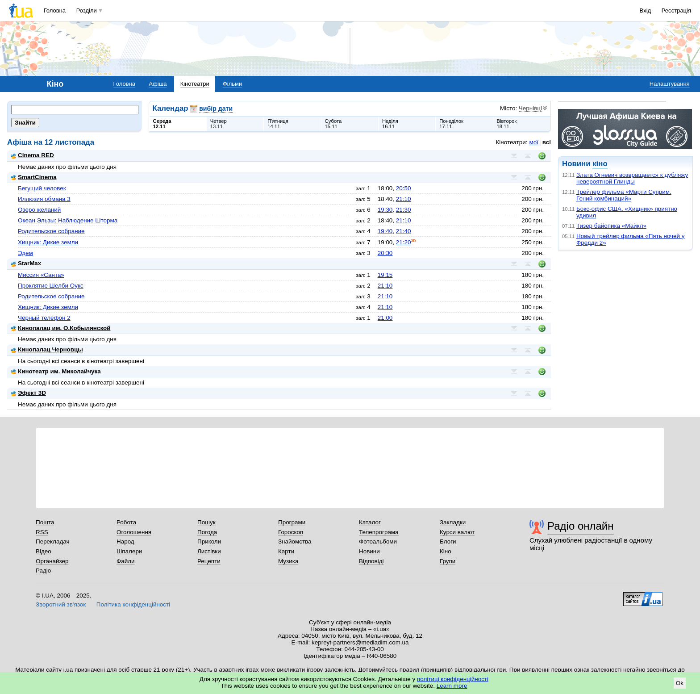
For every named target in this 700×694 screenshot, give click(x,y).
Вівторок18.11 (507, 123)
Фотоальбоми (378, 541)
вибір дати (216, 108)
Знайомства (295, 541)
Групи (447, 561)
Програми (291, 522)
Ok (679, 683)
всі (546, 142)
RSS (42, 532)
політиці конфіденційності (452, 679)
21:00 (385, 317)
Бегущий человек (42, 188)
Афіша (158, 83)
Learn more (452, 685)
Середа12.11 (162, 123)
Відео (43, 551)
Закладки (453, 522)
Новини (369, 551)
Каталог (370, 522)
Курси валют (457, 532)
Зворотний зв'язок (61, 604)
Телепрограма (379, 532)
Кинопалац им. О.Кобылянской (60, 328)
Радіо (43, 570)
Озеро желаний (39, 209)
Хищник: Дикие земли (48, 242)
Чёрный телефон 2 (44, 317)
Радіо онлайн (580, 526)
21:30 (403, 209)
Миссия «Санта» (41, 275)
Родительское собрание (51, 231)
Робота (126, 522)
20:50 (403, 188)
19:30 (385, 209)
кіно (599, 163)
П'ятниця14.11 (277, 123)
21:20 (403, 242)
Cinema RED (32, 155)
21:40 (403, 231)
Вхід (645, 10)
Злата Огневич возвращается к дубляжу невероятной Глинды (632, 178)
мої (533, 142)
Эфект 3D (28, 392)
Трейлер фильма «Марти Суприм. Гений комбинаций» (623, 195)
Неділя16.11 (390, 123)
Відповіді (371, 561)
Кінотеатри (194, 83)
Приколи (209, 541)
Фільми (232, 83)
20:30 (385, 253)
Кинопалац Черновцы (47, 349)
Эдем (25, 253)
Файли (126, 561)
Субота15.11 (333, 123)
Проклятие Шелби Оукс (50, 285)
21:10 (403, 199)
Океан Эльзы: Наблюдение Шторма (67, 220)
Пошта (45, 522)
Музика (288, 561)
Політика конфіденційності (133, 604)
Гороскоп (290, 532)
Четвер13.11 (218, 123)
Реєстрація (676, 10)
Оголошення (134, 532)
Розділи (86, 10)
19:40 (385, 231)
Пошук (206, 522)
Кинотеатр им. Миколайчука (56, 371)
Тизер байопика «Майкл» (611, 225)
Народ (125, 541)
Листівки (209, 551)
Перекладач (52, 541)
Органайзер (52, 561)
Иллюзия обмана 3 (44, 199)
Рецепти (209, 561)
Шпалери (129, 551)
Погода (207, 532)
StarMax (26, 263)
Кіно (445, 551)
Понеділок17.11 (451, 123)
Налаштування (670, 83)
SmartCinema (34, 177)
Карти (286, 551)
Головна (55, 10)
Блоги (448, 541)
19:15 (385, 275)
